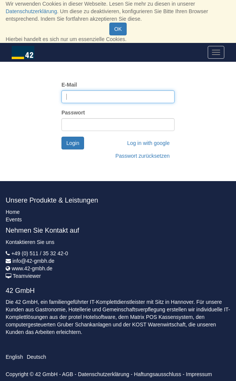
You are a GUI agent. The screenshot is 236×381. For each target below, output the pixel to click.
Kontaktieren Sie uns (30, 242)
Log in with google (148, 143)
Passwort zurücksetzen (142, 156)
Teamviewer (27, 276)
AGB (68, 374)
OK (118, 29)
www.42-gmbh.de (32, 268)
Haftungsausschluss (157, 374)
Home (13, 212)
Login (72, 143)
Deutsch (36, 357)
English (14, 357)
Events (14, 219)
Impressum (199, 374)
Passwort (73, 113)
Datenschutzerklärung (31, 11)
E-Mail (69, 85)
